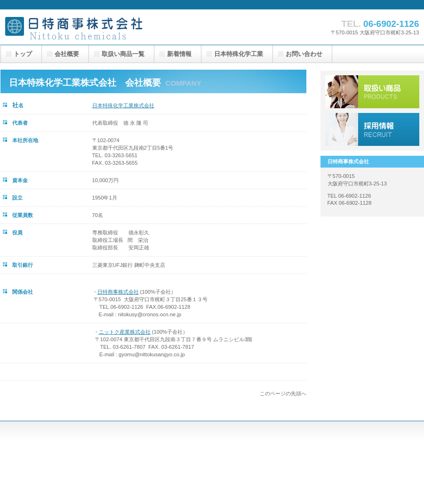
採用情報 (372, 129)
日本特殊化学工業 (238, 53)
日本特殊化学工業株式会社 (123, 105)
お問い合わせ (304, 53)
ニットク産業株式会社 (125, 332)
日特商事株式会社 (94, 27)
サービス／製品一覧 (372, 91)
